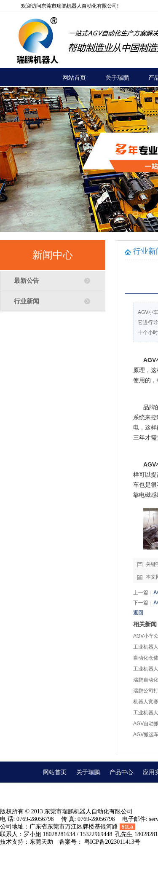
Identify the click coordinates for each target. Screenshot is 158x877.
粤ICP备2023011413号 (112, 842)
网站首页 (55, 772)
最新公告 (26, 280)
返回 (138, 613)
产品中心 (121, 772)
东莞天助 (41, 842)
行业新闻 (26, 301)
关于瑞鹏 (88, 772)
